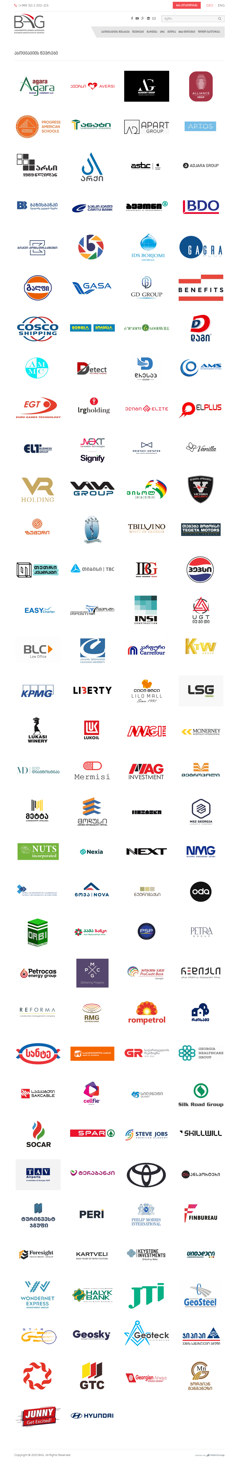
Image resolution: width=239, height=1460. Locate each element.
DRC (162, 32)
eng (221, 5)
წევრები (138, 32)
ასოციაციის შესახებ (115, 32)
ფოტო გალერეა (209, 32)
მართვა (152, 32)
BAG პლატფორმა (186, 5)
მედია (171, 32)
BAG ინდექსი (187, 32)
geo (209, 5)
